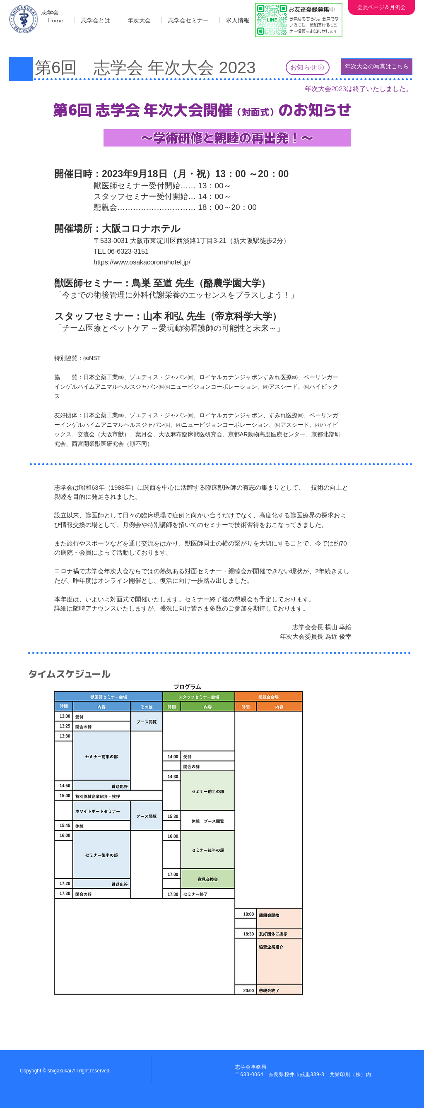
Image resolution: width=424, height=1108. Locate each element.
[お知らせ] (308, 67)
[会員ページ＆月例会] (381, 7)
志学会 (50, 12)
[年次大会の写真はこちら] (376, 66)
